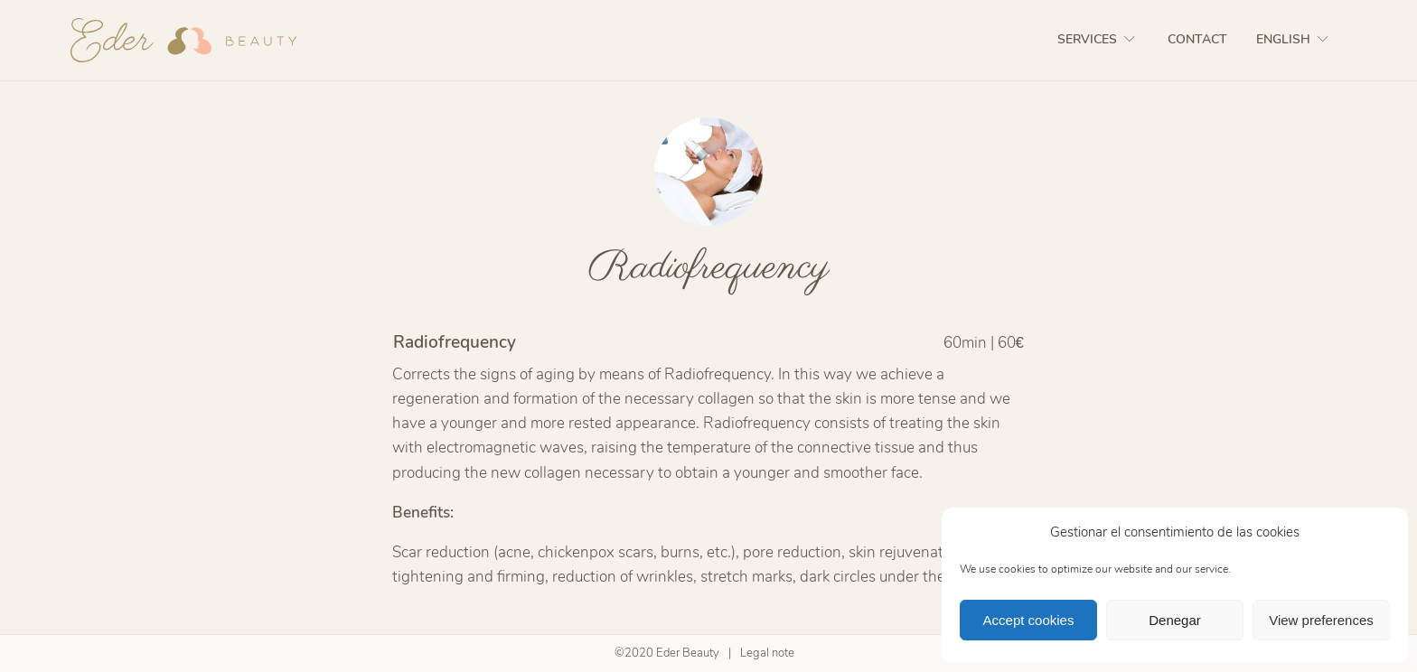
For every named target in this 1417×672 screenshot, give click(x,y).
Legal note (767, 653)
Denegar (1175, 620)
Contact (1197, 39)
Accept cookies (1028, 620)
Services (1098, 39)
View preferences (1321, 620)
